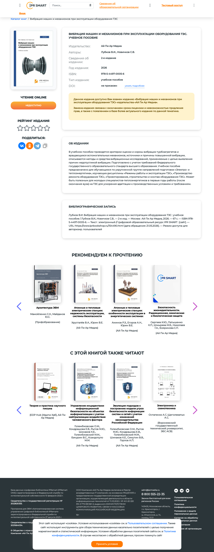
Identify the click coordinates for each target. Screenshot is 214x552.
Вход (22, 13)
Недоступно (33, 105)
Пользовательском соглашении (147, 523)
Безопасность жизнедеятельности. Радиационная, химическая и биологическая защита (166, 311)
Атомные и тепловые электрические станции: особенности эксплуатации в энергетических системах (126, 312)
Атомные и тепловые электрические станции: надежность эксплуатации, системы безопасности (87, 312)
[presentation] (19, 306)
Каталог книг (19, 19)
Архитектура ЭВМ (47, 307)
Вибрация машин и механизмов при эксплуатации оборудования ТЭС (74, 19)
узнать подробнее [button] (134, 85)
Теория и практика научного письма (47, 407)
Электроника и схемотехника (166, 407)
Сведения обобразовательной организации (119, 5)
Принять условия (107, 544)
